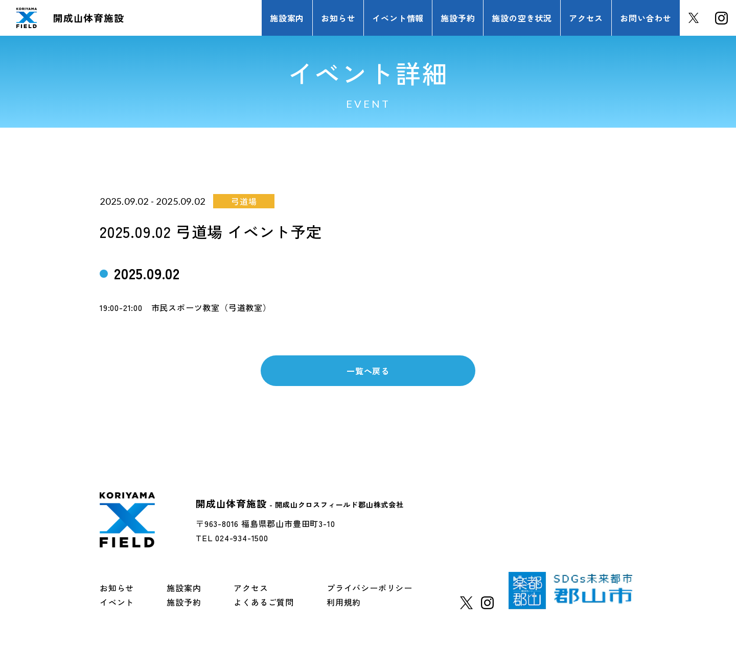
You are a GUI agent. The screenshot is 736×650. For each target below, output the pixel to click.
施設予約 (184, 602)
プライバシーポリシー (369, 588)
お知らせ (117, 588)
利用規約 (344, 602)
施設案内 (184, 588)
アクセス (251, 588)
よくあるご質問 (264, 602)
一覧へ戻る (368, 371)
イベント (117, 602)
